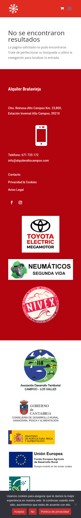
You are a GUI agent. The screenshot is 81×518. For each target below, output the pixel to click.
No (33, 511)
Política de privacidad (55, 511)
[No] (75, 504)
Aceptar (19, 511)
